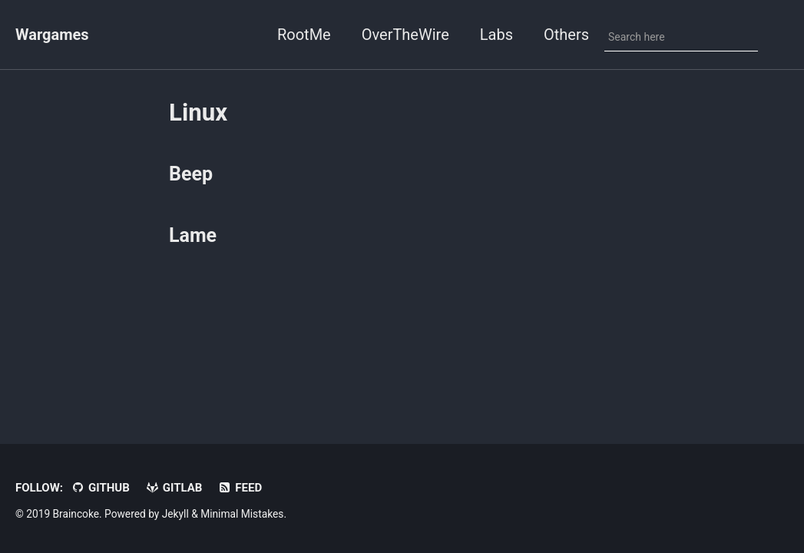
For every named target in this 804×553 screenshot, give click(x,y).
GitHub (100, 488)
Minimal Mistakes (241, 514)
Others (566, 34)
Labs (496, 34)
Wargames (52, 34)
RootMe (304, 34)
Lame (193, 235)
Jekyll (175, 514)
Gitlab (174, 488)
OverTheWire (405, 34)
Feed (239, 488)
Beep (191, 174)
